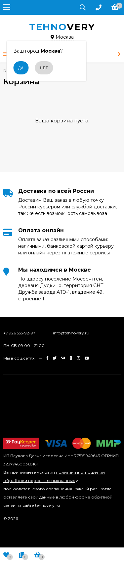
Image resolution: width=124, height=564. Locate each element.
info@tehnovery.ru (71, 332)
